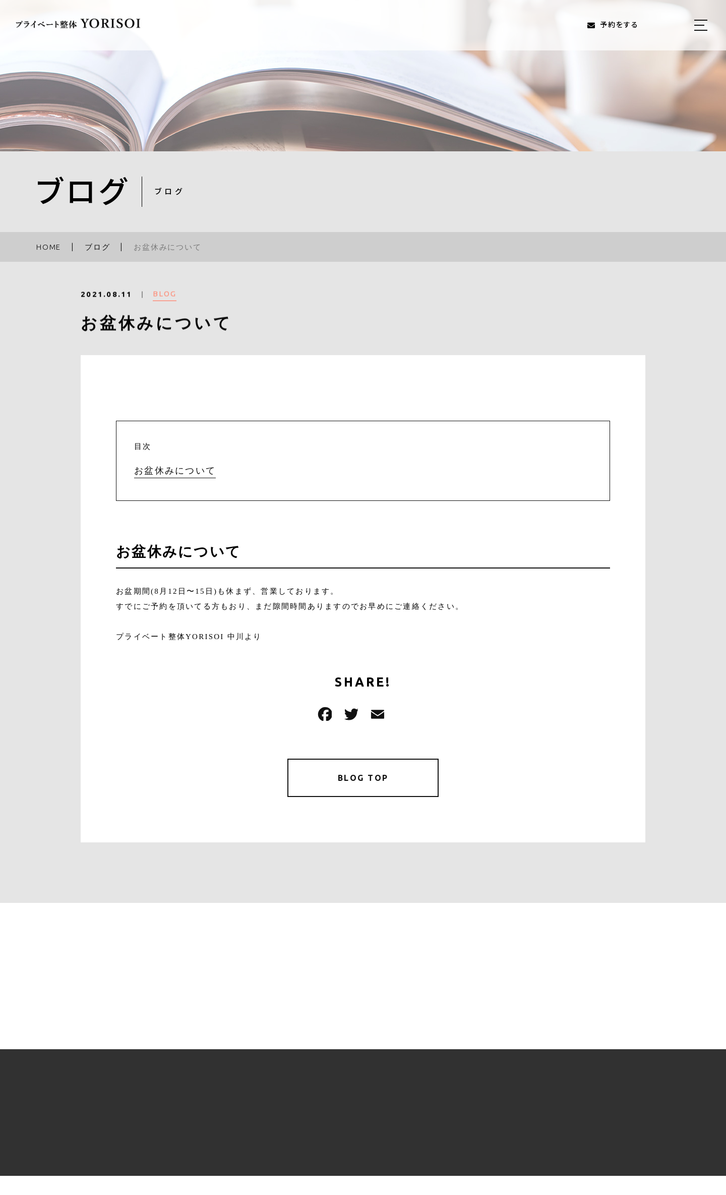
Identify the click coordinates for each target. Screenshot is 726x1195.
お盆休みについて (175, 471)
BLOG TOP (363, 779)
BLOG (164, 302)
